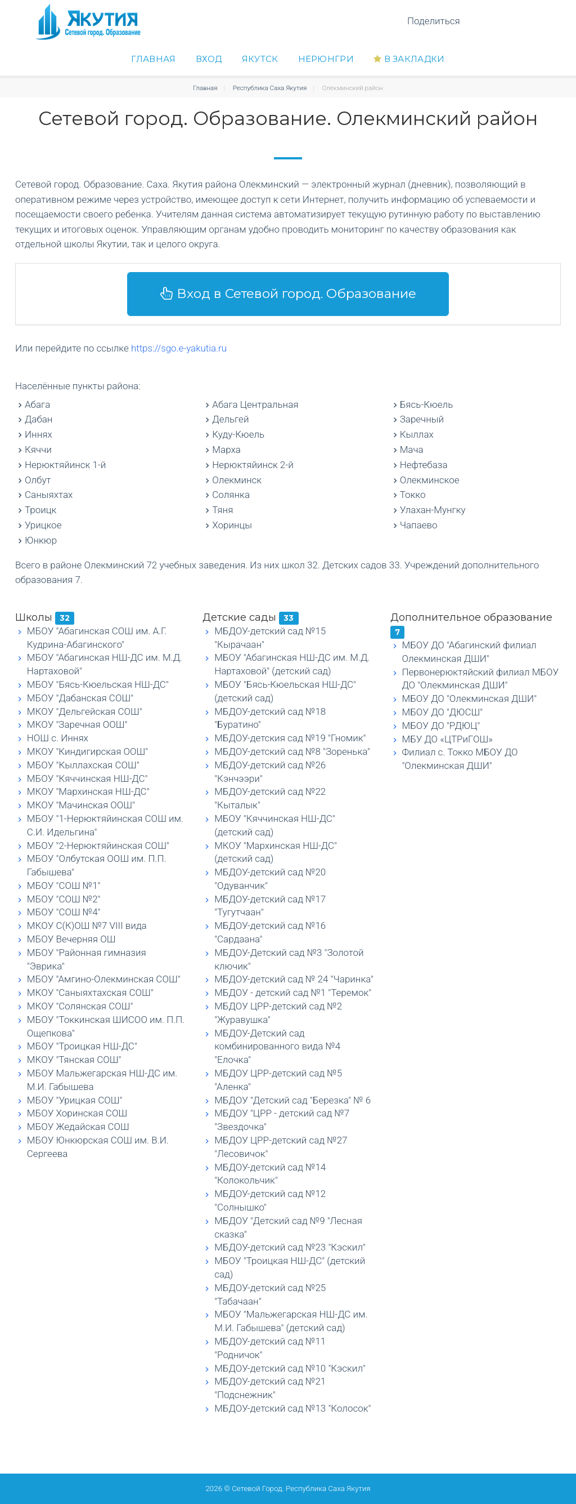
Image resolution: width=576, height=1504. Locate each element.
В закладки (409, 59)
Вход (209, 59)
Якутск (260, 59)
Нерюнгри (326, 59)
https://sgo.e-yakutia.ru (179, 348)
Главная (153, 59)
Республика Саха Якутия (270, 88)
